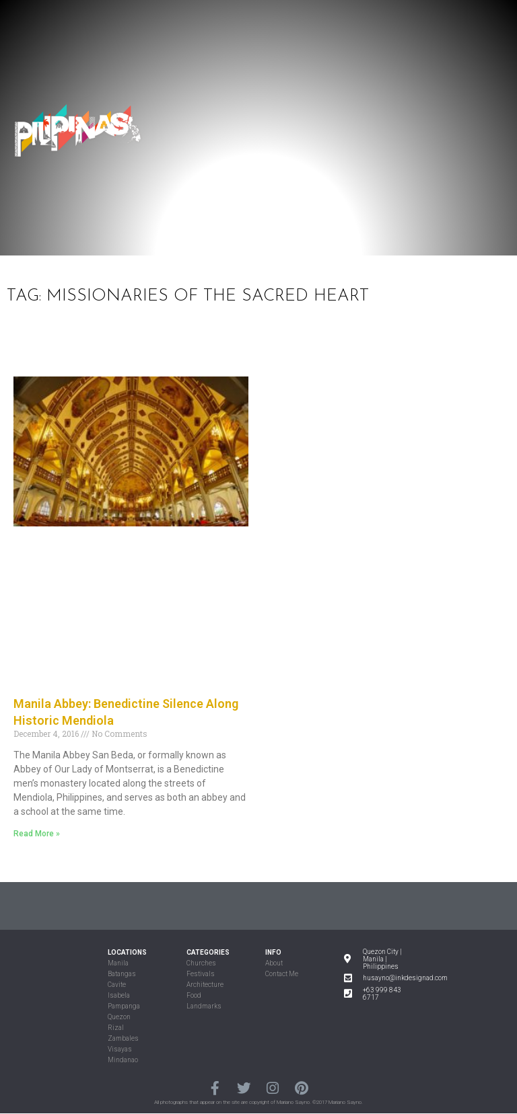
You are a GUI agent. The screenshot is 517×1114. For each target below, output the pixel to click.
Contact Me (281, 974)
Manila (118, 963)
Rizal (116, 1027)
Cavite (117, 984)
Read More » (36, 833)
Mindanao (123, 1060)
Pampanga (124, 1006)
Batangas (122, 974)
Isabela (119, 995)
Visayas (120, 1049)
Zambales (123, 1038)
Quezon (119, 1017)
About (274, 963)
